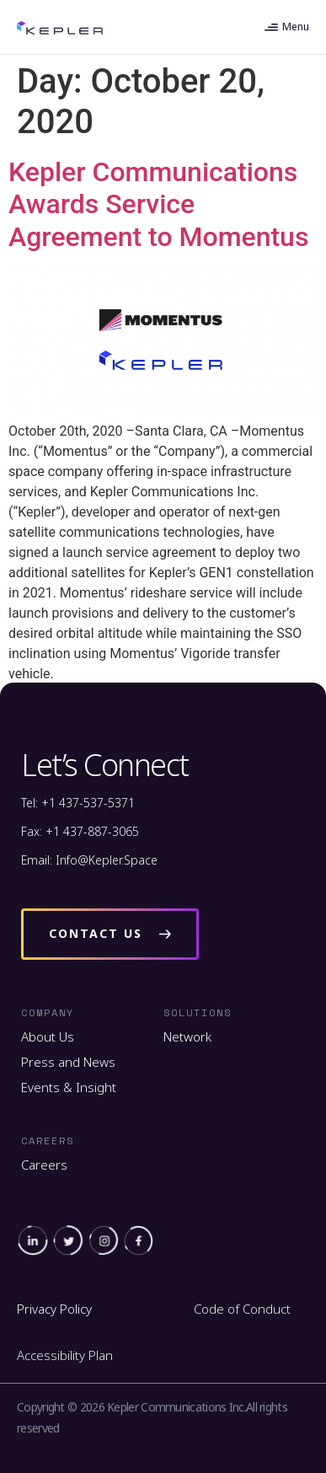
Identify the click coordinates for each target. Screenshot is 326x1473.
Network (187, 1036)
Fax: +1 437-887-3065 (80, 831)
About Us (47, 1036)
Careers (44, 1164)
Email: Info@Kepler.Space (89, 860)
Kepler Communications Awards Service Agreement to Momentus (158, 204)
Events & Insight (68, 1087)
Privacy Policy (54, 1308)
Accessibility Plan (65, 1355)
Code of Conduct (242, 1308)
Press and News (68, 1061)
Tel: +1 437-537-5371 (78, 803)
